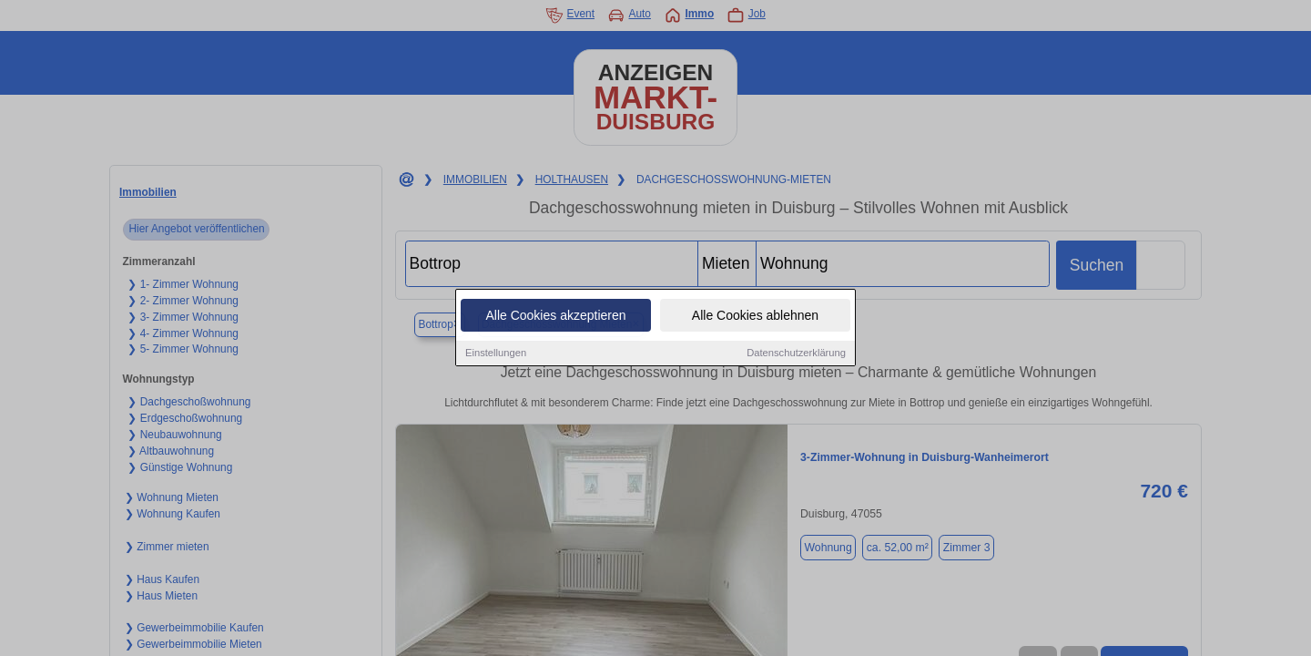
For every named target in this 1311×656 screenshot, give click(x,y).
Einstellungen (495, 354)
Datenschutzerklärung (796, 354)
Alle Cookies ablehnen (755, 317)
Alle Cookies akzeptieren (555, 317)
